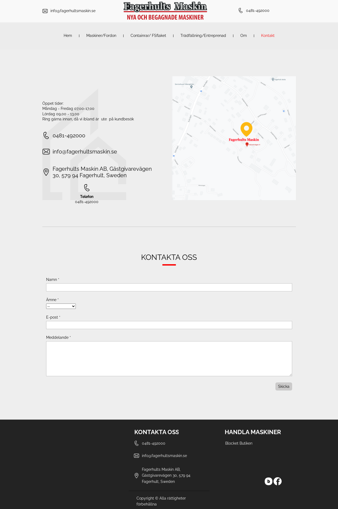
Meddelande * (58, 337)
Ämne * (52, 300)
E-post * (53, 317)
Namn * (52, 279)
